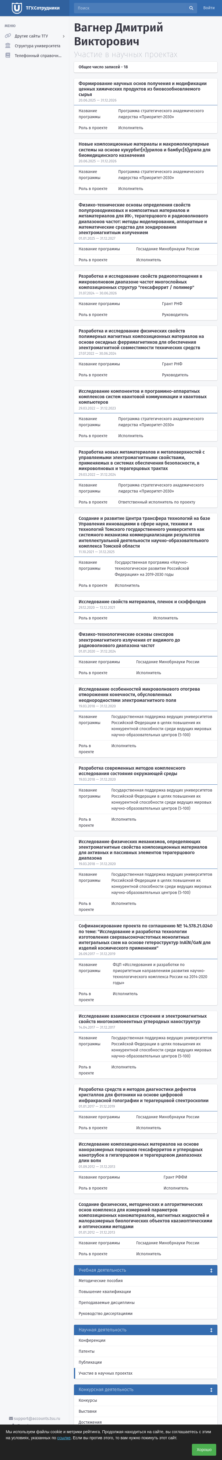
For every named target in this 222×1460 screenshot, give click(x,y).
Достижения (90, 1422)
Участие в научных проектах (105, 1373)
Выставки (88, 1411)
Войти (209, 7)
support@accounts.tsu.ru (34, 1418)
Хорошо (204, 1449)
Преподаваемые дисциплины (107, 1302)
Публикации (90, 1362)
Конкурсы (88, 1400)
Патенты (87, 1351)
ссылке (64, 1437)
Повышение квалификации (105, 1291)
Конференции (92, 1340)
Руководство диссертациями (106, 1313)
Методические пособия (101, 1280)
